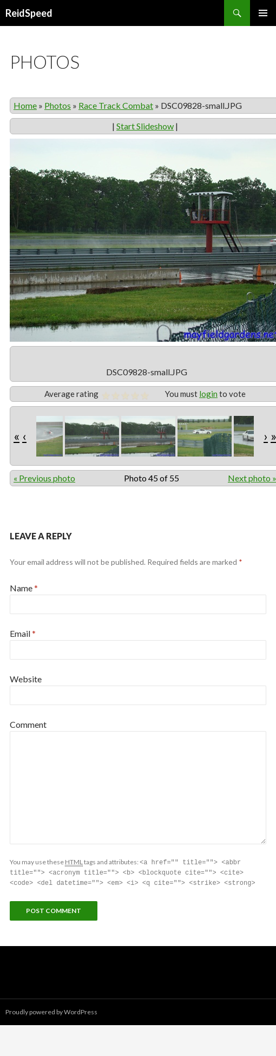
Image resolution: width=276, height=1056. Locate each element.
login (208, 394)
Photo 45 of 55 (151, 478)
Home (25, 105)
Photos (57, 105)
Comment (28, 724)
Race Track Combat (115, 105)
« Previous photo (44, 478)
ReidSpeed (28, 13)
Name (24, 588)
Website (26, 679)
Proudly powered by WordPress (51, 1010)
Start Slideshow (145, 126)
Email (23, 633)
